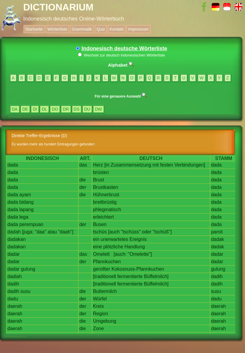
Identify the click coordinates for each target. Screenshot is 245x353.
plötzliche (113, 246)
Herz (98, 164)
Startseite (34, 29)
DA (15, 109)
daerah (14, 306)
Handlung (135, 246)
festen (166, 164)
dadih (217, 276)
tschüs (100, 231)
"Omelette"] (140, 254)
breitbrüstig (105, 202)
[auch (114, 231)
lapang (26, 209)
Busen (99, 224)
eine (97, 246)
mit (156, 164)
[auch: (120, 254)
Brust (98, 179)
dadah (14, 231)
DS (76, 109)
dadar (13, 254)
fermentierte (130, 276)
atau (52, 231)
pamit (217, 231)
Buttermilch (105, 291)
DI (35, 109)
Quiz (101, 29)
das (83, 164)
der (82, 187)
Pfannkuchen (107, 261)
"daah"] (65, 231)
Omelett (101, 254)
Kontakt (116, 29)
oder (146, 231)
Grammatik (82, 29)
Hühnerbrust (106, 194)
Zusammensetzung (131, 164)
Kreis (98, 306)
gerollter (101, 269)
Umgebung (104, 321)
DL (44, 109)
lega (23, 216)
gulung (28, 269)
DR (66, 109)
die (82, 179)
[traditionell (104, 276)
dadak (217, 239)
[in (106, 164)
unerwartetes (114, 239)
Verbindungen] (190, 164)
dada (12, 164)
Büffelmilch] (156, 276)
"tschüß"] (162, 231)
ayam (25, 194)
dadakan (16, 239)
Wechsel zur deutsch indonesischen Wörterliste (121, 55)
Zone (98, 328)
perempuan (31, 224)
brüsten (101, 172)
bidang (26, 202)
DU (87, 109)
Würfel (100, 298)
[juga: (28, 231)
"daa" (40, 231)
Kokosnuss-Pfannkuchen (137, 269)
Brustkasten (105, 187)
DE (25, 109)
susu (26, 291)
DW (98, 109)
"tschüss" (131, 231)
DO (55, 109)
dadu (12, 298)
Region (100, 313)
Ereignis (138, 239)
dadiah (14, 276)
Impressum (138, 29)
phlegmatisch (107, 209)
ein (96, 239)
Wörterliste (57, 29)
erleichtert (103, 216)
